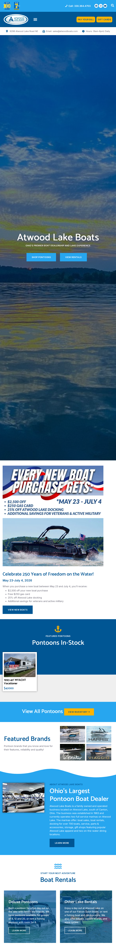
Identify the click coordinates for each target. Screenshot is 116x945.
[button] (35, 19)
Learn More (19, 930)
